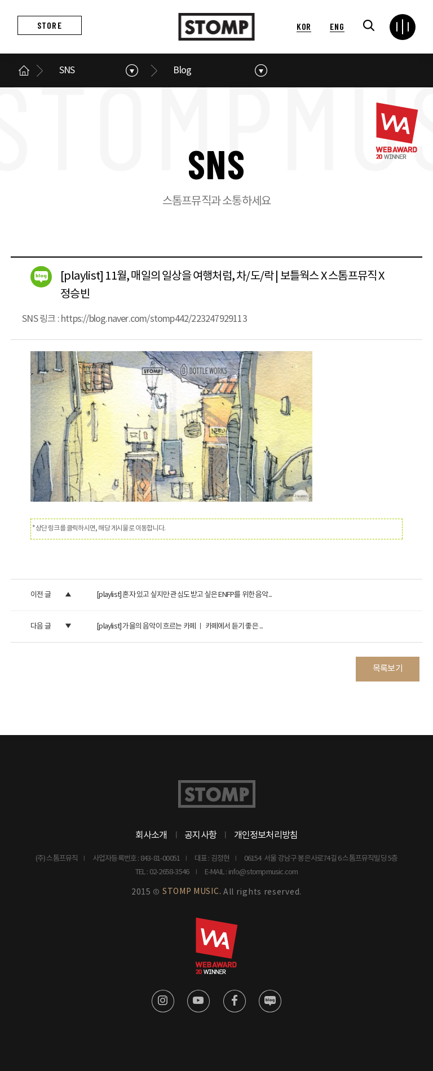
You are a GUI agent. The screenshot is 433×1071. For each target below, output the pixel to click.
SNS (67, 70)
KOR (304, 26)
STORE (49, 25)
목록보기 (388, 669)
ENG (337, 26)
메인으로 (24, 70)
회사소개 (151, 835)
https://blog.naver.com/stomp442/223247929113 (154, 319)
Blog (182, 70)
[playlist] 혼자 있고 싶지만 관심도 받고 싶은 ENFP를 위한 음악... (184, 595)
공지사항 (200, 835)
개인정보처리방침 (266, 835)
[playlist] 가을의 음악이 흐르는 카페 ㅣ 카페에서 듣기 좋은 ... (179, 626)
